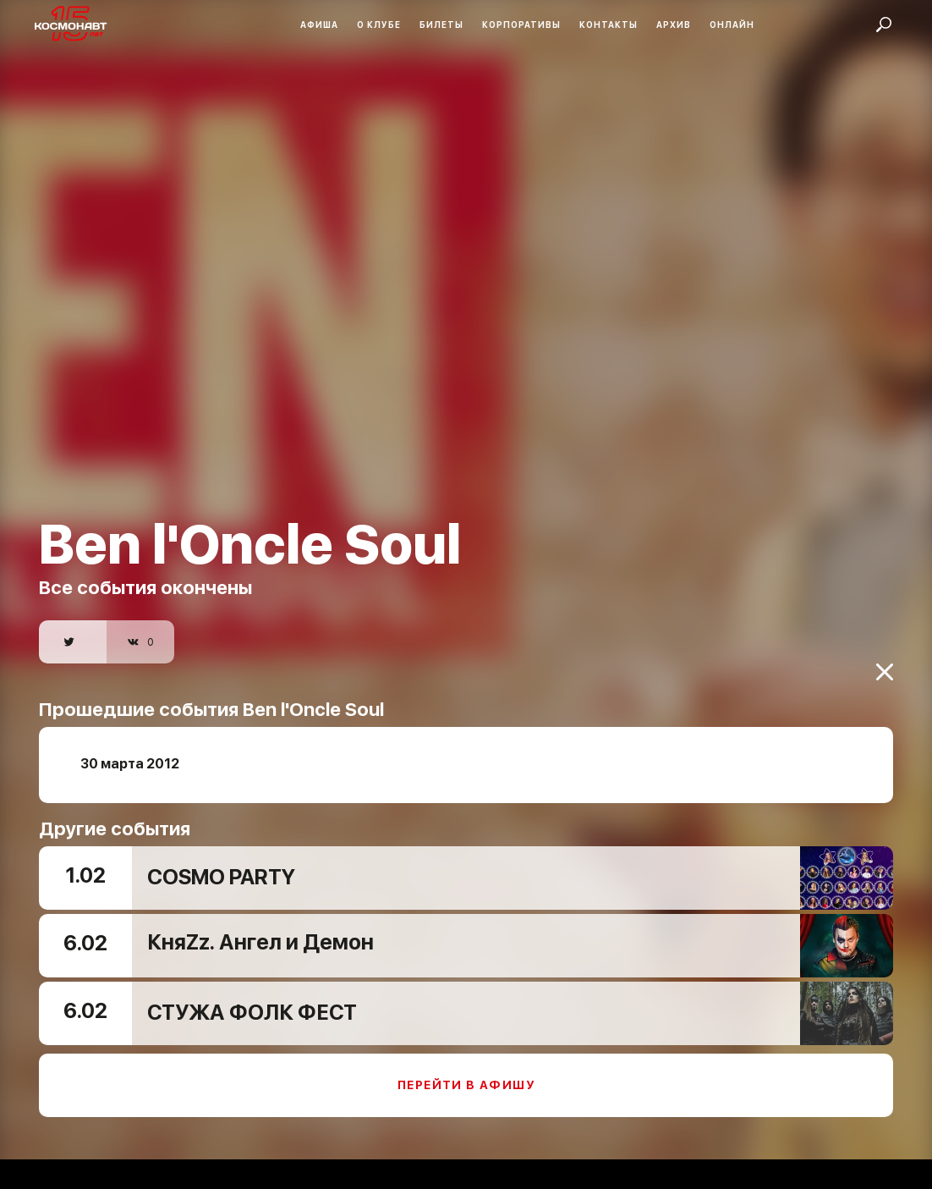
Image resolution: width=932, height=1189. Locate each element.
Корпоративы (521, 24)
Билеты (441, 24)
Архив (673, 24)
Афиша (319, 24)
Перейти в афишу (466, 1076)
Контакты (608, 24)
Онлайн (732, 24)
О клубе (379, 24)
